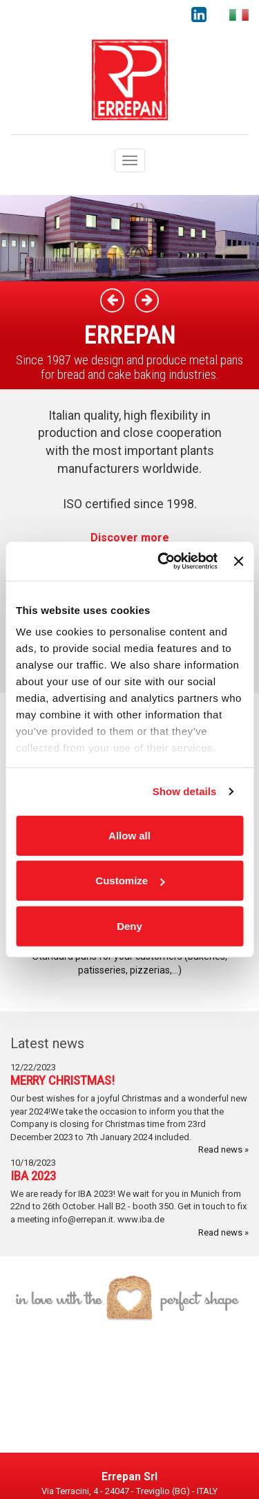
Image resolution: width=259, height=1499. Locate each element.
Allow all (129, 835)
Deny (129, 925)
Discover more (129, 537)
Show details (185, 791)
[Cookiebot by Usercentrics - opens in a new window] (163, 561)
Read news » (223, 1149)
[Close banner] (238, 561)
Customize (129, 880)
